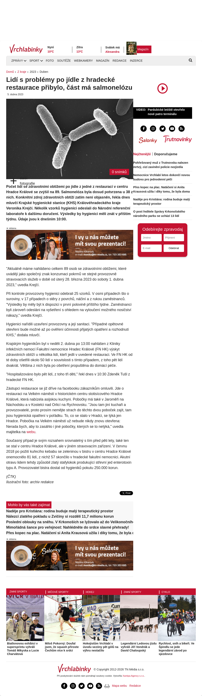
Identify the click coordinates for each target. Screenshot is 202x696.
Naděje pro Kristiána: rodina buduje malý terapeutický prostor (59, 511)
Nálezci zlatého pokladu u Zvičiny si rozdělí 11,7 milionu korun (60, 516)
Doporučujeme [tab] (165, 154)
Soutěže (64, 60)
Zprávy (17, 60)
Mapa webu (119, 685)
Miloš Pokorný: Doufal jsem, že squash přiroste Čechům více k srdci (62, 647)
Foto (50, 60)
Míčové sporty (58, 592)
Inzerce (136, 60)
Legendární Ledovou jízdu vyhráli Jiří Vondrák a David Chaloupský (139, 647)
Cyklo (166, 592)
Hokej (90, 592)
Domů (10, 71)
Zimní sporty (18, 591)
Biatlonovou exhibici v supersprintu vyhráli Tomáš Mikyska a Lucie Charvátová (23, 648)
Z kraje (21, 71)
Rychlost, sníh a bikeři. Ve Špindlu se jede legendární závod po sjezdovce (176, 648)
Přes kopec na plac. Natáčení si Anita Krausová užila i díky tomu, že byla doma (69, 533)
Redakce (120, 60)
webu (31, 432)
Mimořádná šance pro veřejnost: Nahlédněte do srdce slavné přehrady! (67, 527)
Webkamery (83, 60)
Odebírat (174, 248)
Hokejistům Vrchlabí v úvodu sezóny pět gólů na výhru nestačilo (100, 647)
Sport (34, 60)
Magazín (143, 49)
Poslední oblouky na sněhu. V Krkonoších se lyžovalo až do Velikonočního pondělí (69, 522)
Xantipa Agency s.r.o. (134, 676)
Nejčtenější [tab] (142, 154)
